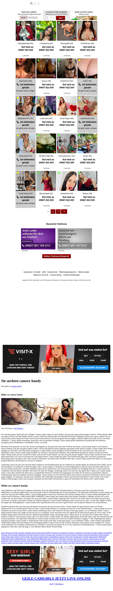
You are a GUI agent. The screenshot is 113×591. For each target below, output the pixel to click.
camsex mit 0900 (69, 543)
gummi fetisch (43, 537)
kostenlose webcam (40, 541)
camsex (9, 543)
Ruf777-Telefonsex (56, 584)
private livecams (39, 535)
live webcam (63, 541)
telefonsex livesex (80, 541)
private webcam (82, 539)
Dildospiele (102, 537)
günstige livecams (67, 533)
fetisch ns (80, 535)
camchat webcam (26, 541)
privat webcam (14, 541)
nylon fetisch (6, 537)
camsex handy (16, 386)
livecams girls (50, 535)
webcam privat (94, 539)
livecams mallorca (97, 533)
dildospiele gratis (45, 539)
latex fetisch (15, 537)
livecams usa (55, 533)
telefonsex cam (52, 541)
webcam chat (71, 539)
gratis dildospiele (33, 539)
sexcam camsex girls (31, 543)
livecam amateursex (94, 541)
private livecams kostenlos (41, 533)
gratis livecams (6, 533)
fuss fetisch (34, 537)
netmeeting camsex (93, 543)
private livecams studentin (21, 533)
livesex (70, 541)
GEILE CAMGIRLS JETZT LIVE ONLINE (56, 578)
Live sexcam (66, 535)
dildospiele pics (20, 539)
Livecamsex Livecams (82, 533)
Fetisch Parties (103, 535)
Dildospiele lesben (8, 539)
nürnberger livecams (25, 535)
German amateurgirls (90, 537)
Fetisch (73, 535)
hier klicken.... (19, 428)
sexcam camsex (18, 543)
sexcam (58, 535)
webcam (55, 539)
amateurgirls (77, 537)
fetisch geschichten (91, 535)
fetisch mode (24, 537)
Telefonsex (62, 539)
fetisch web (69, 537)
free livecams (13, 535)
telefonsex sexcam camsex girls (51, 543)
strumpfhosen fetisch (56, 537)
